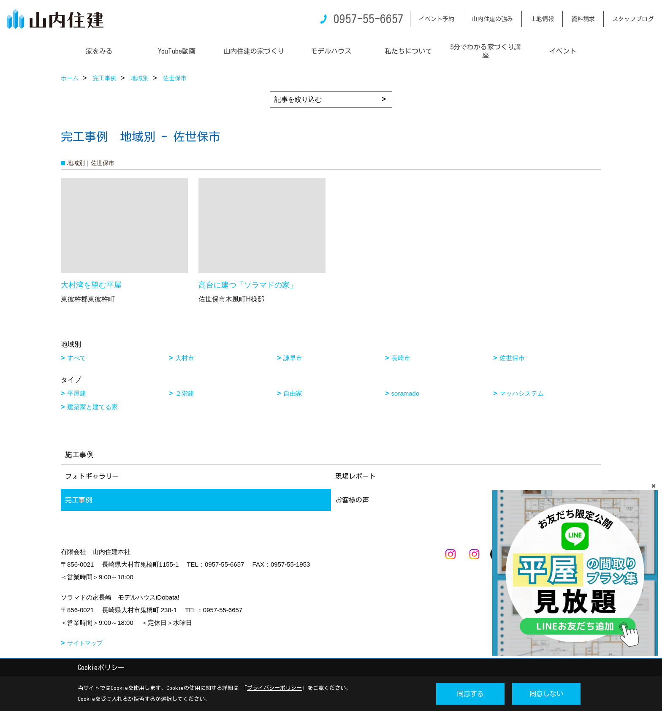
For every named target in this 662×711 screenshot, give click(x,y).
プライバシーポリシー (274, 688)
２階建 (184, 393)
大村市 (184, 357)
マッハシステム (521, 393)
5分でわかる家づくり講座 (485, 51)
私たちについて (408, 51)
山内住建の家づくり (253, 51)
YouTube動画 (176, 51)
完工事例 (78, 500)
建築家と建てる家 (92, 406)
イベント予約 (436, 19)
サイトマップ (85, 643)
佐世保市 (512, 357)
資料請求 (583, 19)
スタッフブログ (633, 19)
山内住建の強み (492, 19)
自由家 (292, 393)
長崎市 (400, 357)
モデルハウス (331, 51)
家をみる (99, 51)
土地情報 (542, 19)
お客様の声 (352, 500)
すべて (76, 357)
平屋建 (76, 393)
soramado (405, 393)
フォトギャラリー (92, 476)
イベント (562, 51)
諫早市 (292, 357)
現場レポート (355, 476)
